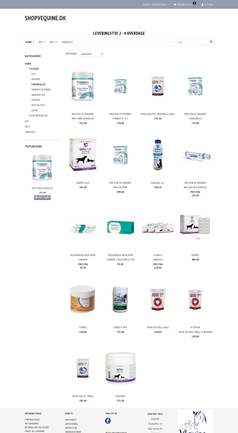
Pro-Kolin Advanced (195, 182)
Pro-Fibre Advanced (42, 188)
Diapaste (158, 252)
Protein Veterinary (83, 112)
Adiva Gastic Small (83, 382)
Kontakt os (31, 420)
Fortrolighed (32, 405)
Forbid (83, 316)
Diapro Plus (83, 177)
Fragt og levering (34, 416)
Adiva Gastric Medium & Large (158, 112)
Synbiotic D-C (120, 116)
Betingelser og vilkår (37, 413)
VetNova (195, 316)
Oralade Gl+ (158, 177)
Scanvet (158, 247)
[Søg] (211, 41)
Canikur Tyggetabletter (120, 252)
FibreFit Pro (120, 316)
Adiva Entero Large (158, 316)
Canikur (83, 252)
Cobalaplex (195, 116)
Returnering (32, 409)
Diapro (195, 247)
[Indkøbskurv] (185, 5)
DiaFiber (120, 382)
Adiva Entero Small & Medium (195, 321)
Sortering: (71, 53)
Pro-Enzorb (120, 182)
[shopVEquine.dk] (45, 18)
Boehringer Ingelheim (83, 247)
